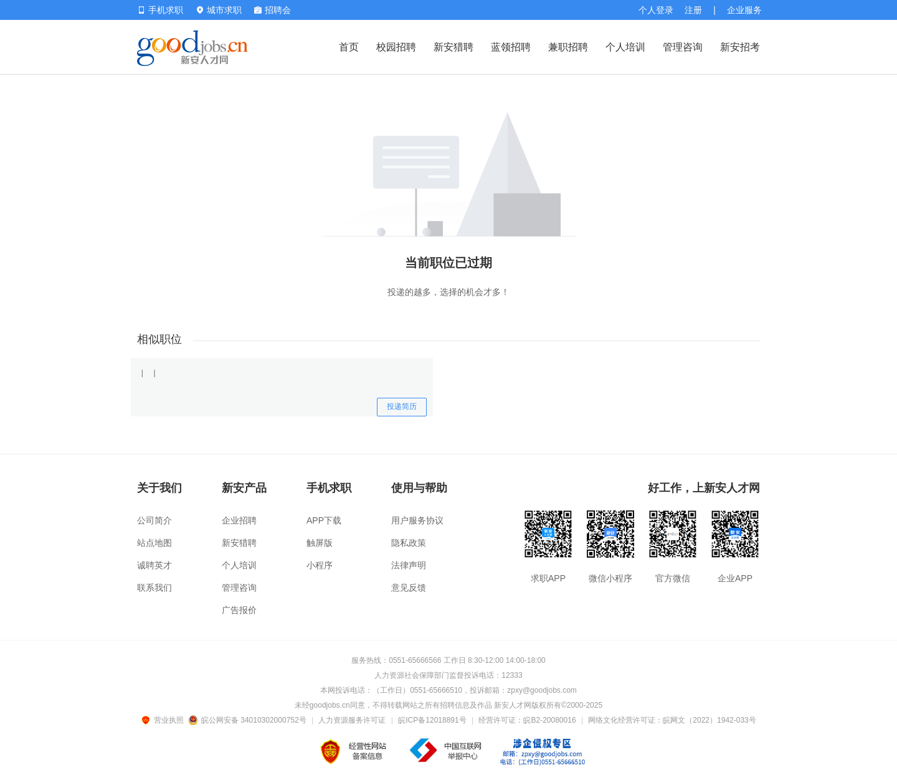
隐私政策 (408, 543)
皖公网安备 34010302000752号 (248, 720)
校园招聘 (396, 47)
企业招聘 (239, 520)
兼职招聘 (568, 47)
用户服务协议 (417, 520)
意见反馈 (408, 588)
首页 (349, 47)
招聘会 (272, 10)
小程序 (319, 565)
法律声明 (408, 565)
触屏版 (319, 543)
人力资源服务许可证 (352, 720)
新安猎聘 (453, 47)
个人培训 (625, 47)
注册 (693, 10)
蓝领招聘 (511, 47)
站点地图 (154, 543)
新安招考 (740, 47)
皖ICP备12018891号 (432, 720)
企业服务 (744, 10)
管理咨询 (683, 47)
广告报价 (239, 610)
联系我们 (154, 588)
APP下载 (323, 520)
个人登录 (655, 10)
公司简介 (154, 520)
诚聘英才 (154, 565)
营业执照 (164, 720)
